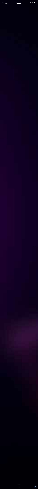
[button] (5, 3)
